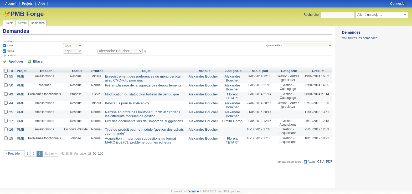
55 (11, 76)
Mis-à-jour (257, 70)
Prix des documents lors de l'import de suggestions (138, 118)
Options (11, 55)
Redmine (192, 191)
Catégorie (288, 70)
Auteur (10, 50)
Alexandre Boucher (203, 76)
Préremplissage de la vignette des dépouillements (137, 84)
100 (98, 149)
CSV (321, 156)
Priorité (95, 70)
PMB (19, 76)
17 (11, 118)
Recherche (311, 15)
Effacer (31, 61)
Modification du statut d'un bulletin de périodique (136, 92)
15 (11, 134)
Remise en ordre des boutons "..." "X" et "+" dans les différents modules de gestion (139, 111)
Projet (20, 70)
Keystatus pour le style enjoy (123, 101)
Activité (22, 22)
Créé (315, 70)
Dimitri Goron (230, 118)
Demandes (37, 22)
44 (11, 101)
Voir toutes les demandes (359, 38)
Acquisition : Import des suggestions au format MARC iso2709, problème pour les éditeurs (140, 136)
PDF (329, 156)
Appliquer (14, 61)
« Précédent (13, 149)
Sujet (146, 70)
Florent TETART (231, 94)
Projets (8, 22)
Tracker (44, 70)
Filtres (10, 41)
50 (11, 84)
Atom (313, 156)
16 (11, 126)
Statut (9, 45)
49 (11, 92)
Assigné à (231, 70)
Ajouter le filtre (275, 45)
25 (11, 109)
